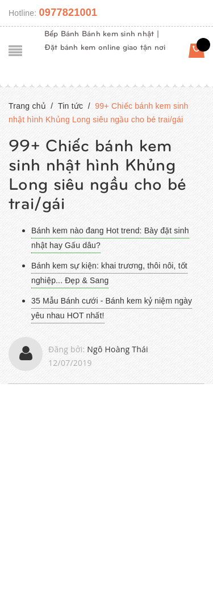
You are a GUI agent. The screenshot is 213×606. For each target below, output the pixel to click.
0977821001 (68, 12)
